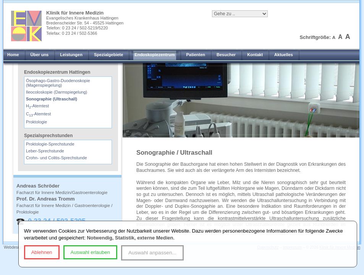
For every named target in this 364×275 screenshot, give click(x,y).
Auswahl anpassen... (152, 253)
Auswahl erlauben (90, 252)
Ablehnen (41, 252)
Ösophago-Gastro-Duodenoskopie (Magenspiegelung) (58, 82)
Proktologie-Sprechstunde (50, 144)
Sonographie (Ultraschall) (51, 99)
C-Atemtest (38, 114)
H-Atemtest (37, 106)
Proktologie (36, 122)
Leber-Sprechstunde (45, 151)
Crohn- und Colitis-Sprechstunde (56, 157)
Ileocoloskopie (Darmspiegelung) (56, 92)
